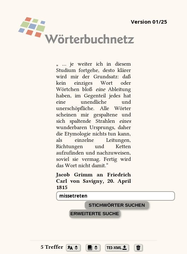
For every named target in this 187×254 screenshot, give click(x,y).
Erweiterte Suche (95, 213)
